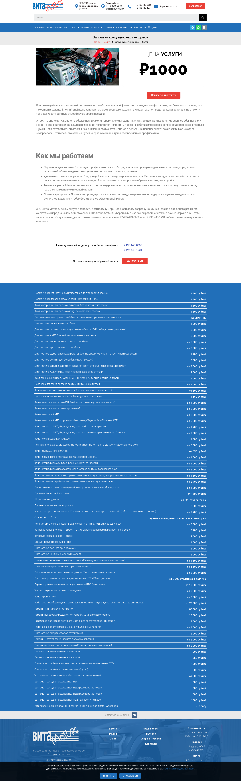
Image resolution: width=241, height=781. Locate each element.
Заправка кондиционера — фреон (53, 535)
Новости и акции (57, 27)
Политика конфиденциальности (178, 768)
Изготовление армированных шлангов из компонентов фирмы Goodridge (76, 705)
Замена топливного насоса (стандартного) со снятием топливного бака (75, 469)
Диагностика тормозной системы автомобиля (61, 341)
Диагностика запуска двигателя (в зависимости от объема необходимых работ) (80, 365)
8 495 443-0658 (144, 5)
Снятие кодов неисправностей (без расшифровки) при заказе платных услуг (78, 317)
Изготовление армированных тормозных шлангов (62, 566)
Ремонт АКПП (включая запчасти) (53, 608)
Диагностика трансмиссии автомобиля (57, 347)
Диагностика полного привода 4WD (55, 548)
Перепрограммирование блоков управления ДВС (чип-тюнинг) (70, 584)
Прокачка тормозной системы (51, 493)
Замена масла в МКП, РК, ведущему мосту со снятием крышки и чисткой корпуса (81, 432)
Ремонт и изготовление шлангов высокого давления (64, 639)
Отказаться (130, 776)
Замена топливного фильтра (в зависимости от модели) (66, 463)
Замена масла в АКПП (46, 414)
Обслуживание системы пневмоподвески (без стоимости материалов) (75, 572)
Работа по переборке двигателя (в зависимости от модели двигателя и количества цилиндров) (89, 602)
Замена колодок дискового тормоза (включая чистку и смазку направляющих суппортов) (85, 475)
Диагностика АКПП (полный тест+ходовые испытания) (65, 335)
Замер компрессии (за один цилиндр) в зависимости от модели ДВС (73, 390)
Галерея (109, 27)
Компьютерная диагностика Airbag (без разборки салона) (67, 311)
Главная (40, 27)
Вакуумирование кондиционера (52, 541)
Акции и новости (151, 738)
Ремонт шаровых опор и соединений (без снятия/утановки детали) (73, 645)
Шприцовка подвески (46, 499)
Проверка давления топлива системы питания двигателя (67, 384)
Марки (85, 27)
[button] (195, 6)
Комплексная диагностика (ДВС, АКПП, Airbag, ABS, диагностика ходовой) (76, 378)
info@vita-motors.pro (168, 6)
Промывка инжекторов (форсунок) (54, 505)
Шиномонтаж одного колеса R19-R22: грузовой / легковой (68, 699)
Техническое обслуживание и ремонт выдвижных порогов (67, 626)
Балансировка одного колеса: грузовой (57, 651)
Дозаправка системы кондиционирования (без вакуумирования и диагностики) (79, 560)
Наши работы (124, 27)
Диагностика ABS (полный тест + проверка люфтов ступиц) (68, 371)
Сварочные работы (45, 517)
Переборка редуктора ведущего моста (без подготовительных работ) (74, 620)
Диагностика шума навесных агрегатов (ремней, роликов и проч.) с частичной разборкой (85, 353)
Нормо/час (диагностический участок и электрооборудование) (71, 292)
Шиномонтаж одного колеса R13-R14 (55, 681)
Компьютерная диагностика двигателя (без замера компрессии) (71, 305)
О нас (74, 27)
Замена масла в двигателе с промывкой (57, 408)
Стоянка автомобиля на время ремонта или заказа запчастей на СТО (74, 663)
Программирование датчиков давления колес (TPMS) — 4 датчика (72, 578)
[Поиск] (203, 17)
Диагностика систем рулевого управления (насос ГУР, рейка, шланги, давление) (80, 329)
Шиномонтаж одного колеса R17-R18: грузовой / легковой (68, 693)
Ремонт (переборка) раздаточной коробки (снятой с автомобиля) (72, 614)
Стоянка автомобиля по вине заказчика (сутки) (61, 669)
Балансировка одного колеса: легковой (57, 657)
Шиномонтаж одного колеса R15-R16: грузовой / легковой (68, 687)
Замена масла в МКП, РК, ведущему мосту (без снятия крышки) (70, 426)
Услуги (96, 27)
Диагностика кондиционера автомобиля (57, 554)
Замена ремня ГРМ (45, 596)
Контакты (140, 27)
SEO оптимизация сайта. (58, 760)
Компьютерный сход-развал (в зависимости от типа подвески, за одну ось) (77, 523)
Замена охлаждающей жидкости (53, 438)
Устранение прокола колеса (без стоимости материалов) (67, 675)
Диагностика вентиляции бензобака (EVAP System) (63, 359)
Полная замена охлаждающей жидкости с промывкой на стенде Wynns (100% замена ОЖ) (86, 444)
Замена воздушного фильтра (50, 450)
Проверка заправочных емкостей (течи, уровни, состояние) (68, 396)
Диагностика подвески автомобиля (54, 323)
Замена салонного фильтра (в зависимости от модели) (65, 456)
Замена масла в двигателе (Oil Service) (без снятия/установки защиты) (74, 402)
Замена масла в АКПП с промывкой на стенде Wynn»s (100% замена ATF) (76, 420)
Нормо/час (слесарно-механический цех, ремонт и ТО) (66, 298)
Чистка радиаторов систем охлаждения (57, 590)
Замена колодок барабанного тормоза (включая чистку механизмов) (73, 481)
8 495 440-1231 (144, 8)
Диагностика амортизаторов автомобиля (58, 633)
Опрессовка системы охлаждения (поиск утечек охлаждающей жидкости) (77, 487)
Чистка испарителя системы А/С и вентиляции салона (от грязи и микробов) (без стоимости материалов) (95, 511)
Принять (108, 776)
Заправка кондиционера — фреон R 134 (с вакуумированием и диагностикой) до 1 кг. (82, 529)
